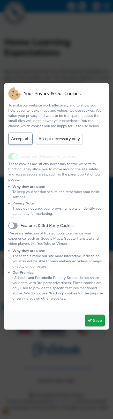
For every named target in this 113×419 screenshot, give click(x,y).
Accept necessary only (59, 139)
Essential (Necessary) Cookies (48, 156)
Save (95, 320)
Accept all (20, 139)
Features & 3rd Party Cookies (47, 225)
